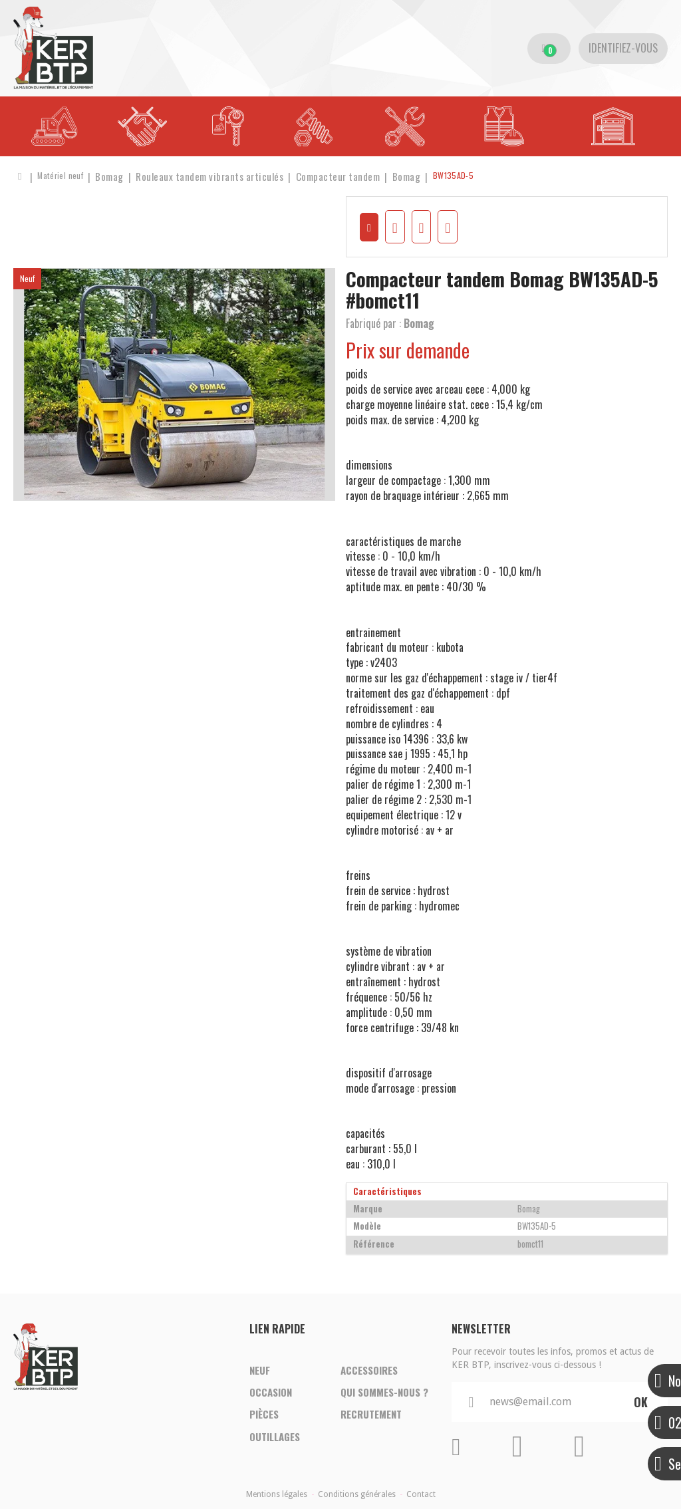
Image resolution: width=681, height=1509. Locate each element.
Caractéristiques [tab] (387, 1186)
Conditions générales (357, 1490)
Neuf (259, 1361)
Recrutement (371, 1412)
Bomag (419, 319)
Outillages (274, 1437)
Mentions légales (276, 1490)
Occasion (270, 1386)
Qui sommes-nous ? (384, 1386)
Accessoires (369, 1361)
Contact (421, 1490)
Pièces (264, 1412)
